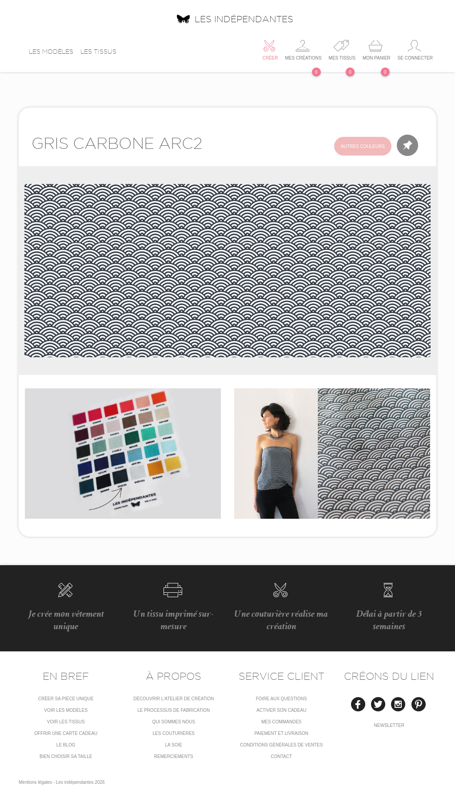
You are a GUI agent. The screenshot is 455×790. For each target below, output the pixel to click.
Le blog (66, 744)
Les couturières (174, 733)
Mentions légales (35, 782)
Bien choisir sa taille (66, 756)
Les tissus (98, 51)
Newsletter (389, 725)
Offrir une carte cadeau (65, 733)
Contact (281, 756)
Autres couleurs (363, 146)
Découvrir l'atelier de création (173, 698)
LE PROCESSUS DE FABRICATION (173, 710)
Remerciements (173, 756)
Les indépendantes (234, 19)
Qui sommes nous (173, 721)
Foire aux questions (281, 698)
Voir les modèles (66, 710)
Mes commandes (281, 721)
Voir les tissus (66, 721)
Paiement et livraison (281, 733)
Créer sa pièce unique (66, 698)
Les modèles (51, 51)
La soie (173, 744)
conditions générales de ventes (281, 744)
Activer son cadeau (281, 710)
